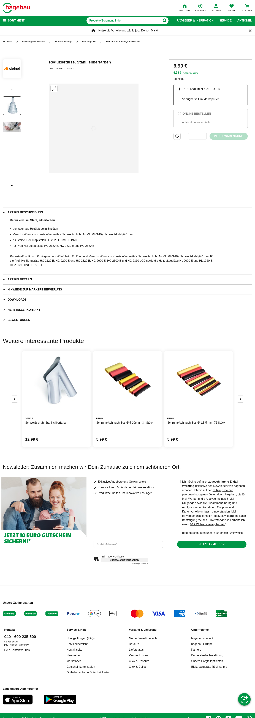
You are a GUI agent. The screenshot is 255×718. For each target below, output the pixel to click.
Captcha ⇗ (140, 564)
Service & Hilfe (76, 629)
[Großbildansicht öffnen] (94, 128)
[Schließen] (250, 30)
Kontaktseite (74, 649)
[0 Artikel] (197, 136)
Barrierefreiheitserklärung (207, 655)
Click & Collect (138, 666)
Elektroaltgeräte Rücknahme (209, 666)
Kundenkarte (192, 73)
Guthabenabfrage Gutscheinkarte (88, 672)
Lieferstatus (136, 649)
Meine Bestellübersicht (143, 638)
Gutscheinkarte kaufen (81, 666)
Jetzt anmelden (211, 544)
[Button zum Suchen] (165, 20)
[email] (128, 544)
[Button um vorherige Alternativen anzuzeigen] (14, 399)
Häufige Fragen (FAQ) (80, 638)
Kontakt (9, 629)
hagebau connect (202, 638)
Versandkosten (138, 655)
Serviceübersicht (77, 643)
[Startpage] (16, 8)
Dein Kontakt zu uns (17, 650)
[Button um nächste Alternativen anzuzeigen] (240, 399)
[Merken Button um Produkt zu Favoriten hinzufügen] (177, 136)
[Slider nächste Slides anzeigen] (12, 184)
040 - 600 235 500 (20, 636)
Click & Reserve (139, 661)
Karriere (196, 649)
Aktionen (244, 20)
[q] (123, 20)
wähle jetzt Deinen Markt (142, 30)
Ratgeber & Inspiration (195, 20)
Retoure (134, 643)
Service (225, 20)
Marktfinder (74, 661)
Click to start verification (124, 560)
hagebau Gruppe (202, 643)
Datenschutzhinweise (229, 532)
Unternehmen (200, 629)
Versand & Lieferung (143, 629)
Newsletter (73, 655)
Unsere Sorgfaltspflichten (207, 661)
